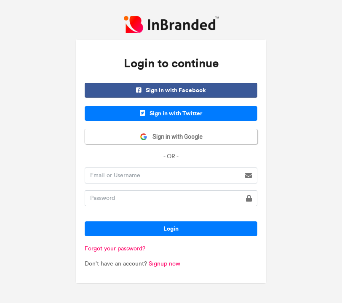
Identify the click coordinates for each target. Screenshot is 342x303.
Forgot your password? (115, 248)
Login (171, 228)
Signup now (164, 263)
